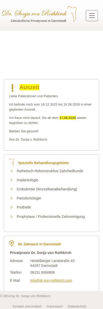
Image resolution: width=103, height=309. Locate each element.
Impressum (55, 306)
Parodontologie (29, 198)
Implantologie (27, 180)
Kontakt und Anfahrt (27, 306)
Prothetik (24, 207)
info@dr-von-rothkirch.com (51, 280)
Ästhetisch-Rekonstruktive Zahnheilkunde (50, 171)
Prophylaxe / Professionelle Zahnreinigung (51, 217)
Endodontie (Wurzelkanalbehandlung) (47, 189)
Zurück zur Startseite (39, 14)
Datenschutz (77, 306)
